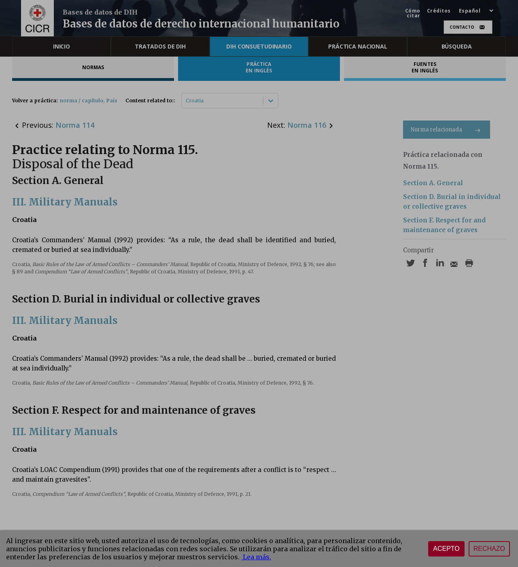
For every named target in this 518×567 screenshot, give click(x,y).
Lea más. (256, 557)
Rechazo (489, 548)
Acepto (446, 548)
